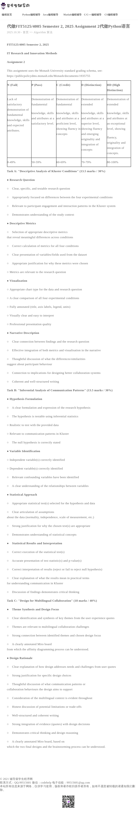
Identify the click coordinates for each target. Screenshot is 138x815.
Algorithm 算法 (42, 32)
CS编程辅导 (111, 14)
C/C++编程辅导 (93, 14)
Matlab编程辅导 (72, 14)
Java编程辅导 (50, 14)
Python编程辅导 (31, 14)
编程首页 (7, 14)
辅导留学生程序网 (21, 778)
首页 (26, 32)
